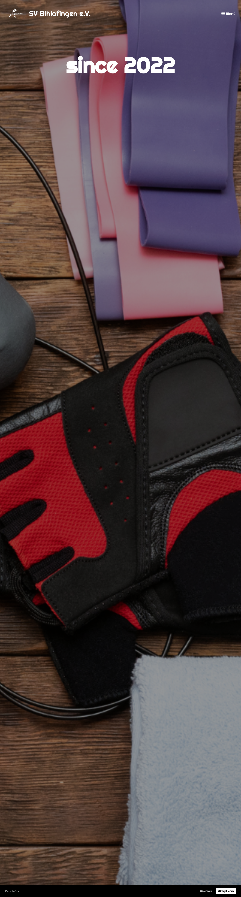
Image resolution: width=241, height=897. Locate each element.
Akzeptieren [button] (226, 891)
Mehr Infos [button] (12, 891)
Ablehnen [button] (206, 891)
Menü (228, 13)
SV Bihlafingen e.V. (60, 13)
